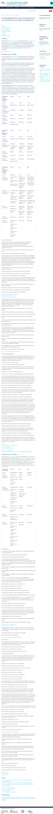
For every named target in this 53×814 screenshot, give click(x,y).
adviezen (3, 15)
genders (30, 707)
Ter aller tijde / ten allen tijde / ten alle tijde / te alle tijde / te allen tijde (45, 70)
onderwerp (28, 405)
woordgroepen (18, 700)
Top (9, 639)
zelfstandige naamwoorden (13, 40)
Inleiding (3, 25)
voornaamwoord (11, 15)
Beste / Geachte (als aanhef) (44, 81)
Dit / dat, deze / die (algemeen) (7, 450)
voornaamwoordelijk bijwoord (7, 579)
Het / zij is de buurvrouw (6, 790)
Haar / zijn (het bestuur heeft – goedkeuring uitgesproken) (11, 637)
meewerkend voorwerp (23, 597)
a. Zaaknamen (4, 32)
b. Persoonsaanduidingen (6, 30)
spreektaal (13, 327)
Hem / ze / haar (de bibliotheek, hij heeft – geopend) (10, 351)
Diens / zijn (3, 443)
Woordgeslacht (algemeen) (6, 51)
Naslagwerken (16, 7)
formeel (27, 691)
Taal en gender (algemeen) (6, 781)
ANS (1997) (3, 797)
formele (21, 304)
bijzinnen (31, 759)
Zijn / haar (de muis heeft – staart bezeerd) (9, 297)
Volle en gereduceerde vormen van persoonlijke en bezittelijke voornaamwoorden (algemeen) (17, 784)
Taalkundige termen (9, 7)
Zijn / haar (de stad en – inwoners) (7, 295)
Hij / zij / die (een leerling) (6, 446)
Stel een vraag (23, 7)
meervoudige (18, 561)
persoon (7, 42)
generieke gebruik (20, 417)
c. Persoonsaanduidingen (6, 35)
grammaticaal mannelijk (15, 56)
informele (19, 327)
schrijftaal (22, 327)
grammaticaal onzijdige (12, 456)
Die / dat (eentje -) (5, 772)
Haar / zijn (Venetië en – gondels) (7, 625)
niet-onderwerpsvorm (30, 299)
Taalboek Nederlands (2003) (21, 798)
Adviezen (2, 7)
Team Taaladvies (42, 58)
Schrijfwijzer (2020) (9, 798)
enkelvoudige (16, 86)
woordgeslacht (16, 15)
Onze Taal (41, 57)
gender (23, 47)
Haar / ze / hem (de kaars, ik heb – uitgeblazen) (10, 294)
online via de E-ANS (14, 797)
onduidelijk (31, 329)
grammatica (7, 15)
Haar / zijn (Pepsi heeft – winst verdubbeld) (9, 624)
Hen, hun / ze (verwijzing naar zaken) (8, 789)
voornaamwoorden (31, 40)
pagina (47, 18)
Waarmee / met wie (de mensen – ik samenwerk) (10, 731)
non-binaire (3, 69)
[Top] (7, 38)
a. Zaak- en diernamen (5, 28)
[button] (51, 3)
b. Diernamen (4, 34)
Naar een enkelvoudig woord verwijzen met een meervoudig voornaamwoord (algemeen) (17, 780)
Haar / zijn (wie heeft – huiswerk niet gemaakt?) (10, 445)
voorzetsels (6, 577)
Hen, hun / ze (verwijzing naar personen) (8, 787)
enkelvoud (11, 42)
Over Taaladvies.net (31, 7)
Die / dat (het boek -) (5, 774)
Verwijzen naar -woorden (6, 27)
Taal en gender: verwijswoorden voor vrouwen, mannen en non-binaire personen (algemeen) (17, 451)
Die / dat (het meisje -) (5, 773)
